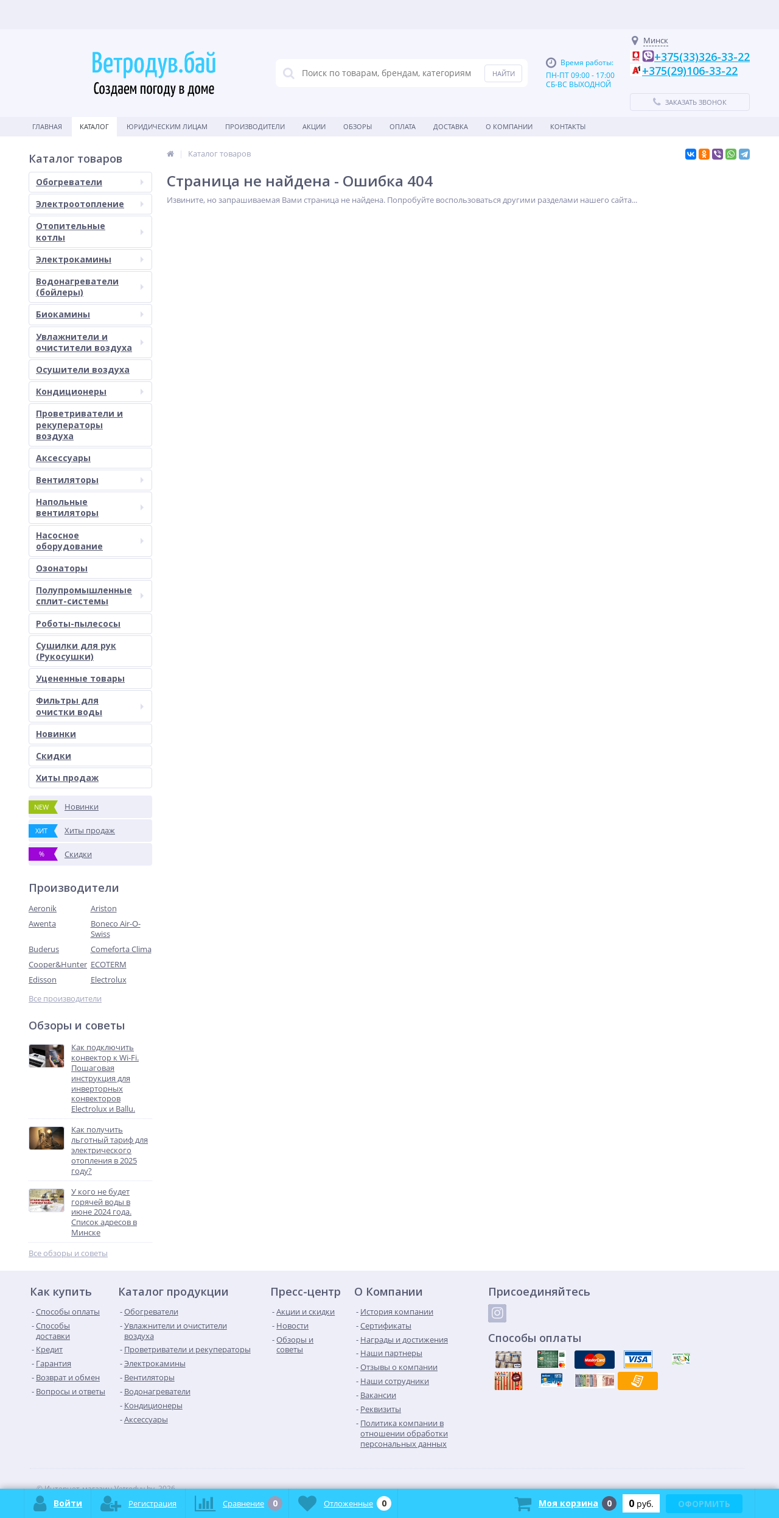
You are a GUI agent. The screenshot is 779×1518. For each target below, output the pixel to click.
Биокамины (90, 314)
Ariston (104, 908)
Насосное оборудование (90, 540)
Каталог (94, 126)
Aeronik (43, 908)
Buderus (44, 949)
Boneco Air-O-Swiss (116, 928)
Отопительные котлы (90, 231)
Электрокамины (90, 259)
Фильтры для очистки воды (90, 705)
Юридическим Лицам (167, 126)
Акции (314, 126)
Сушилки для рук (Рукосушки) (76, 651)
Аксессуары (63, 458)
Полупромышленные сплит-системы (90, 595)
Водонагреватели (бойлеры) (90, 286)
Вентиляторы (90, 479)
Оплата (403, 126)
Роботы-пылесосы (78, 623)
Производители (255, 126)
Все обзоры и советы (68, 1253)
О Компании (509, 126)
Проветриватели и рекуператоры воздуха (79, 424)
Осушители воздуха (83, 369)
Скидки (53, 755)
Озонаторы (62, 568)
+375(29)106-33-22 (690, 70)
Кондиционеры (90, 391)
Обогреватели (90, 182)
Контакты (567, 126)
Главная (47, 126)
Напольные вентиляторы (90, 507)
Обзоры (357, 126)
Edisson (43, 979)
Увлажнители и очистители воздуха (90, 342)
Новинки (56, 734)
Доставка (450, 126)
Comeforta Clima (121, 949)
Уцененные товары (80, 678)
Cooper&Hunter (58, 964)
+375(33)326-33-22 (702, 56)
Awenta (42, 923)
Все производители (65, 999)
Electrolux (109, 979)
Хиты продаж (67, 777)
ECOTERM (109, 964)
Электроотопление (90, 204)
